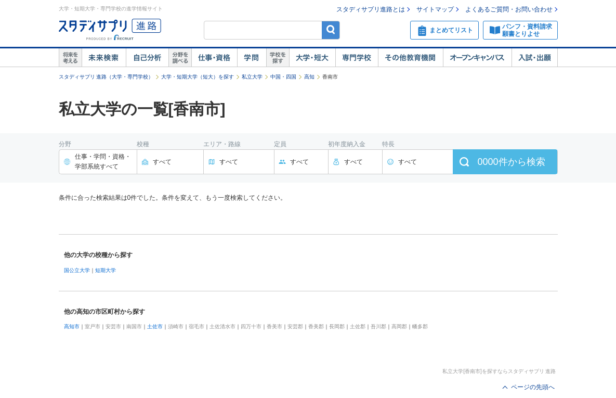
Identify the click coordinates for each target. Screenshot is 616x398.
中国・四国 (283, 77)
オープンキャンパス (477, 57)
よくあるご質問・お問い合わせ (509, 9)
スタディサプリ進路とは (370, 9)
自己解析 (147, 57)
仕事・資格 (214, 57)
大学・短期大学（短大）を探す (197, 77)
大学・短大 (312, 57)
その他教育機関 (410, 57)
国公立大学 (77, 270)
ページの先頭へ (533, 387)
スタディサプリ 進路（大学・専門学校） (106, 77)
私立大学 (252, 77)
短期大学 (105, 270)
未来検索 (104, 57)
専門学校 (356, 57)
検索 (331, 30)
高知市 (72, 326)
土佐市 (155, 326)
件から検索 (511, 162)
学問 (251, 57)
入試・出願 (535, 57)
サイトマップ (435, 9)
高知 (309, 77)
